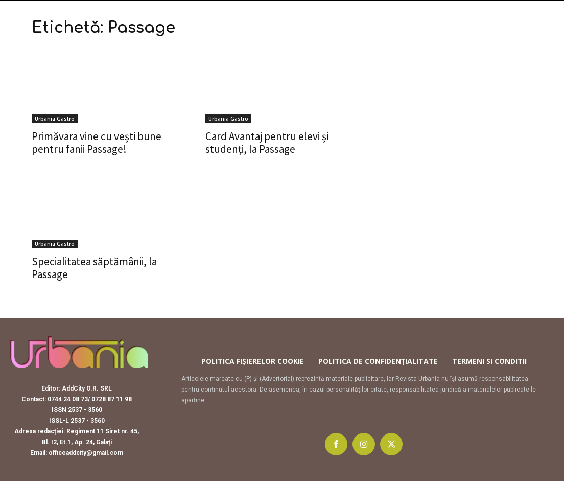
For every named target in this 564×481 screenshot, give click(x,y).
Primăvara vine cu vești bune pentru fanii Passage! (96, 142)
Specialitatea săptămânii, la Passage (94, 268)
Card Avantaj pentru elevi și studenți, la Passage (266, 142)
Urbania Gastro (55, 118)
